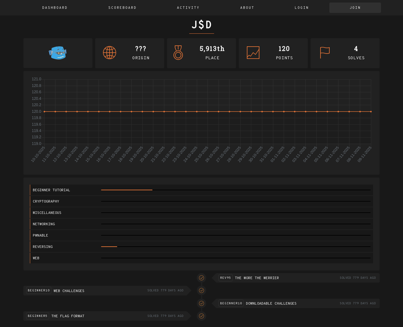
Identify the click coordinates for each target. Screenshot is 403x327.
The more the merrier (257, 278)
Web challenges (69, 291)
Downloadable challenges (271, 303)
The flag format (67, 316)
